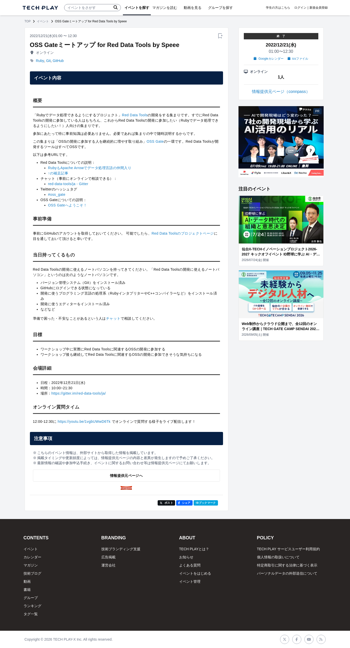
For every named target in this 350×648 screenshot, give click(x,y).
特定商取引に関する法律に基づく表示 (287, 565)
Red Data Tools (135, 115)
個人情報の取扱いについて (278, 557)
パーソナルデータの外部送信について (287, 573)
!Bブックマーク (206, 502)
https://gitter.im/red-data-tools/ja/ (78, 393)
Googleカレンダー (268, 58)
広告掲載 (108, 557)
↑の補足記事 (58, 173)
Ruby (40, 61)
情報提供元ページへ (126, 476)
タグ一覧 (31, 614)
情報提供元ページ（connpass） (281, 91)
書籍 (27, 590)
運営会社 (108, 565)
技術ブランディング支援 (120, 549)
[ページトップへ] (40, 8)
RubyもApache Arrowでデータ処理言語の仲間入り (89, 168)
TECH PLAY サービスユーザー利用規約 (288, 549)
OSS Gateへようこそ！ (67, 205)
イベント (43, 21)
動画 (27, 581)
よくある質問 (189, 565)
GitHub (58, 61)
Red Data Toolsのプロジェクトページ (183, 233)
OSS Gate (155, 141)
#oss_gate (56, 194)
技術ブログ (32, 573)
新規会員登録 (318, 7)
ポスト (166, 502)
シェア (184, 502)
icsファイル (298, 58)
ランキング (32, 606)
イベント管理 (189, 581)
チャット (113, 318)
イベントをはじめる (195, 573)
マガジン (31, 565)
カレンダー (32, 557)
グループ (31, 598)
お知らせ (186, 557)
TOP (28, 21)
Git (48, 61)
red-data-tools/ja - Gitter (68, 184)
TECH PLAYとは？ (194, 549)
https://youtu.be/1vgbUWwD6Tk (84, 421)
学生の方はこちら (278, 7)
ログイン (300, 7)
